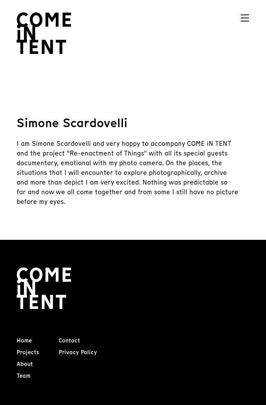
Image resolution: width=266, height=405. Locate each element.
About (25, 364)
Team (23, 376)
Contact (69, 341)
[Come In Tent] (44, 33)
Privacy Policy (78, 352)
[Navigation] (244, 18)
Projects (28, 352)
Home (24, 341)
